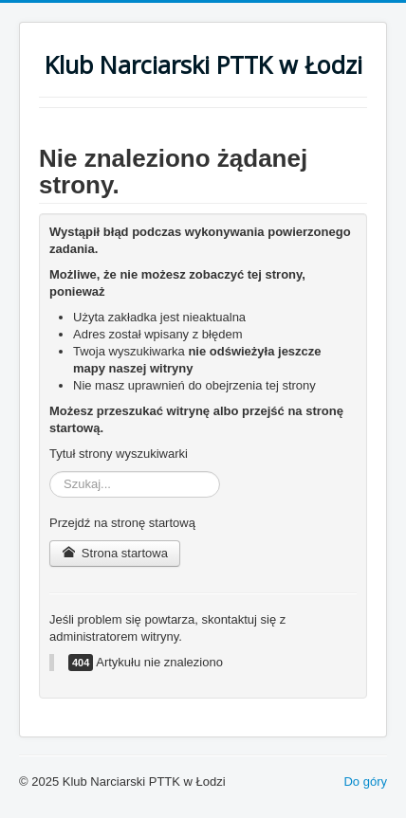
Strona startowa (115, 553)
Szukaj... (49, 471)
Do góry (365, 781)
